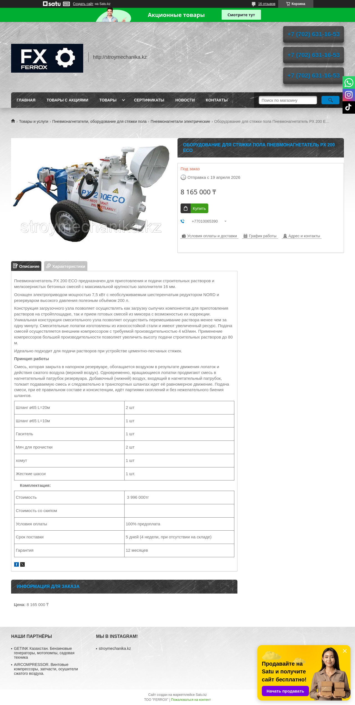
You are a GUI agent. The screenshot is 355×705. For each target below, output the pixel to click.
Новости (185, 100)
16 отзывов (266, 4)
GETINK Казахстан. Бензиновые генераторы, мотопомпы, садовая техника (44, 653)
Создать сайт (83, 4)
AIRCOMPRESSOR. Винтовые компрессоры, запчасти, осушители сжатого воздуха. (46, 669)
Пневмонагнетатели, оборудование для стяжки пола (99, 121)
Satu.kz (201, 695)
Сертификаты (149, 100)
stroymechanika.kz (115, 648)
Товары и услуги (33, 121)
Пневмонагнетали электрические (180, 121)
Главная (26, 100)
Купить (199, 208)
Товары (107, 100)
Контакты (216, 100)
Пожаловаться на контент (191, 700)
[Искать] (330, 100)
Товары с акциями (67, 100)
